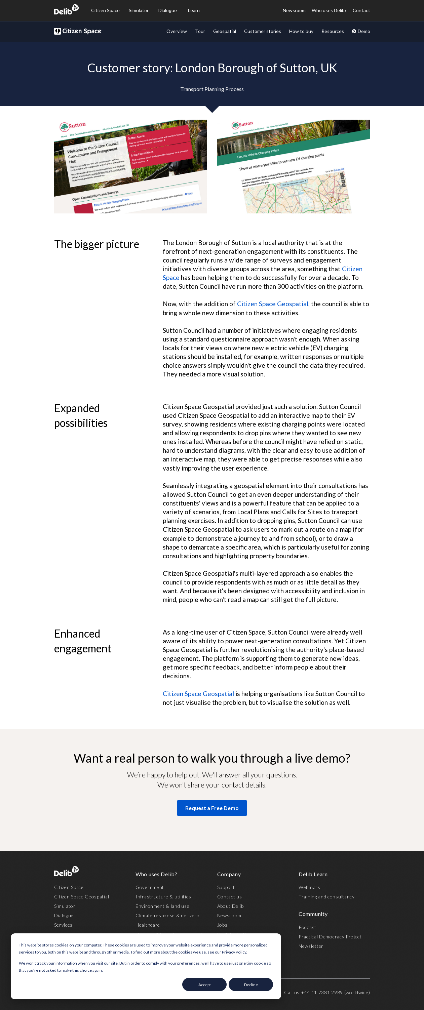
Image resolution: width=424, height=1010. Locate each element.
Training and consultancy (327, 896)
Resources (332, 31)
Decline (251, 984)
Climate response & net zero (168, 915)
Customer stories (262, 31)
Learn (194, 10)
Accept (204, 984)
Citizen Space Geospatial (272, 304)
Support (226, 887)
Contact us (229, 896)
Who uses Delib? (329, 10)
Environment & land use (162, 906)
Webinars (309, 887)
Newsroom (294, 10)
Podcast (307, 927)
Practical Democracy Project (330, 936)
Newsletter (311, 946)
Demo (361, 31)
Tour (200, 31)
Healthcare (148, 925)
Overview (176, 31)
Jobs (222, 925)
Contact (361, 10)
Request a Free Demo (212, 808)
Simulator (139, 10)
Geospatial (224, 31)
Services (63, 925)
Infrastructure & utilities (163, 896)
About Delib (230, 906)
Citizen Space (105, 10)
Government (150, 887)
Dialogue (167, 10)
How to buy (301, 31)
